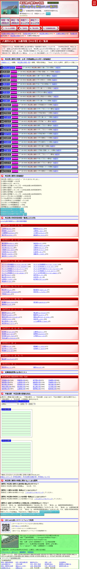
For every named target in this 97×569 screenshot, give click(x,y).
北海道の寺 (5, 380)
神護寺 (6, 97)
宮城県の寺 (52, 380)
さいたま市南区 (13, 273)
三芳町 (39, 336)
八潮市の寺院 (31, 36)
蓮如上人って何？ (21, 566)
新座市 (7, 304)
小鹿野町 (8, 233)
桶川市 (8, 235)
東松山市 (42, 317)
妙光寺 (7, 159)
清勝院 (6, 101)
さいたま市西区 (13, 271)
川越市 (39, 247)
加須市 (38, 243)
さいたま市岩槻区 (15, 264)
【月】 (23, 404)
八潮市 (7, 346)
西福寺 (7, 105)
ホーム (48, 13)
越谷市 (8, 256)
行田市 (8, 252)
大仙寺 (7, 121)
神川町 (8, 245)
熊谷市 (8, 254)
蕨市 (38, 367)
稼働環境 (23, 552)
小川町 (39, 233)
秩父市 (7, 290)
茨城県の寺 (52, 382)
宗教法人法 (19, 568)
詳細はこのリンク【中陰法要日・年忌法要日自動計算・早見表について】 (25, 477)
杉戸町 (39, 279)
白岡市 (8, 279)
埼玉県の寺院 (15, 36)
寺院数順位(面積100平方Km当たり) (11, 214)
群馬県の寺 (21, 384)
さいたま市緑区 (45, 271)
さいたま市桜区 (13, 269)
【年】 (10, 404)
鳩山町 (40, 313)
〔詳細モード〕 (5, 62)
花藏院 (6, 80)
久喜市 (38, 252)
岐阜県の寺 (52, 389)
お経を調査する (5, 564)
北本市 (39, 250)
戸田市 (6, 294)
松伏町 (8, 332)
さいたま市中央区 (47, 269)
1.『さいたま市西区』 (9, 28)
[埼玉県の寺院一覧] (23, 62)
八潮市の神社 (60, 33)
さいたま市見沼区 (45, 273)
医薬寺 (6, 72)
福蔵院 (7, 142)
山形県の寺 (21, 382)
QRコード (18, 526)
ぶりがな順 (4, 221)
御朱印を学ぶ (34, 562)
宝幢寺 (7, 150)
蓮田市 (7, 313)
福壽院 (7, 138)
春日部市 (8, 243)
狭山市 (7, 277)
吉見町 (39, 348)
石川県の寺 (52, 386)
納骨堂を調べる (63, 566)
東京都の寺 (52, 384)
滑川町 (40, 302)
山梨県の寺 (21, 389)
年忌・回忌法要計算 (22, 562)
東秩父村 (10, 317)
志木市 (38, 277)
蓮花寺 (7, 167)
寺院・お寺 (48, 562)
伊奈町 (7, 231)
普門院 (7, 130)
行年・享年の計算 (50, 566)
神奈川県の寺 (6, 386)
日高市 (7, 319)
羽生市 (8, 315)
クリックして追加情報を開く (11, 558)
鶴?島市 (40, 290)
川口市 (8, 247)
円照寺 (6, 76)
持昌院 (6, 88)
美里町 (8, 334)
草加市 (7, 281)
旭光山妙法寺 (9, 68)
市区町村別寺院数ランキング (10, 209)
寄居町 (8, 350)
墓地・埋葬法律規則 (7, 562)
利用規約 (31, 552)
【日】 (32, 404)
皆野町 (39, 334)
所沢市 (40, 292)
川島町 (8, 250)
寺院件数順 (23, 221)
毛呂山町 (9, 338)
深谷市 (38, 319)
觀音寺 (6, 84)
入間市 (38, 231)
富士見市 (8, 321)
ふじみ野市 (40, 321)
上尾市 (7, 228)
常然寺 (6, 92)
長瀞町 (8, 302)
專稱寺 (7, 113)
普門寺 (7, 134)
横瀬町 (39, 346)
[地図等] (58, 67)
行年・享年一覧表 (35, 564)
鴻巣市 (39, 254)
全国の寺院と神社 (8, 33)
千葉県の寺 (36, 384)
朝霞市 (38, 228)
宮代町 (8, 336)
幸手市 (38, 275)
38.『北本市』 (24, 28)
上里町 (40, 245)
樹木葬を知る (49, 564)
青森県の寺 (21, 380)
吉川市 (8, 348)
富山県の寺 (36, 386)
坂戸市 (7, 275)
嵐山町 (8, 359)
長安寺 (7, 126)
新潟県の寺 (21, 386)
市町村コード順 (13, 221)
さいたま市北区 (44, 266)
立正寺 (7, 163)
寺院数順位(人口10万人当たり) (10, 211)
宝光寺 (7, 146)
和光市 (7, 367)
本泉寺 (7, 155)
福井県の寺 (5, 389)
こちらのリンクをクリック (34, 492)
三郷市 (38, 332)
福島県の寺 (36, 382)
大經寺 (7, 117)
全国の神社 (27, 33)
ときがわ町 (10, 292)
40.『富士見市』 (34, 28)
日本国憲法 (62, 562)
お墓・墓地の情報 (35, 566)
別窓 (22, 209)
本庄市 (8, 323)
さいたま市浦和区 (45, 264)
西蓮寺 (7, 109)
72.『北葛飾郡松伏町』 (50, 28)
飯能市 (39, 315)
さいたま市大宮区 (15, 266)
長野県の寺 (36, 389)
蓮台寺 (7, 171)
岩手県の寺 (36, 380)
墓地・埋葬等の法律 (7, 566)
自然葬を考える (5, 568)
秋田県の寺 (5, 382)
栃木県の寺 (5, 384)
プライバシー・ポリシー (9, 552)
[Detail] (19, 67)
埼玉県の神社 (43, 33)
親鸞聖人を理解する (65, 564)
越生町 (39, 235)
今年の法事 (19, 564)
